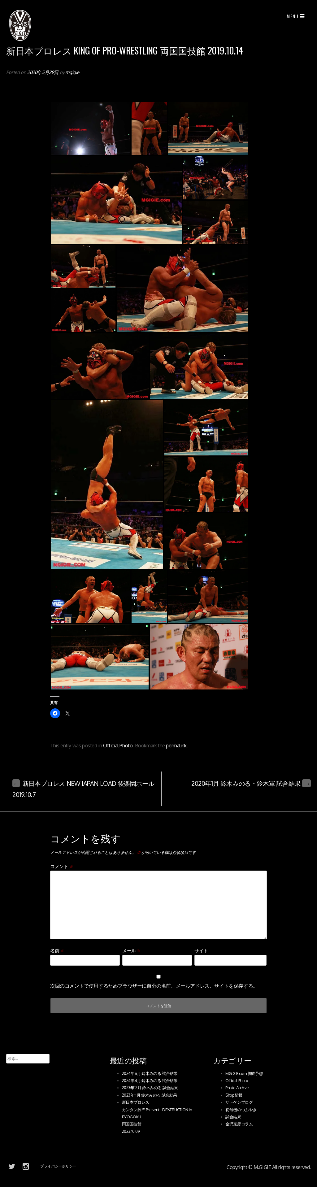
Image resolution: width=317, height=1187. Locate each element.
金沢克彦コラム (239, 1123)
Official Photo (117, 745)
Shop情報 (233, 1095)
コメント (61, 866)
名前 (57, 951)
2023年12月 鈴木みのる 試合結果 (150, 1087)
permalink (176, 745)
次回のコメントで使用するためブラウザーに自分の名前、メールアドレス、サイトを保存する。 (154, 986)
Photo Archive (237, 1087)
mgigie (72, 72)
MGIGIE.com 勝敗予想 (244, 1073)
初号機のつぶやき (241, 1109)
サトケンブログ (239, 1102)
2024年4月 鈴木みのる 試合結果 (150, 1080)
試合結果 (233, 1116)
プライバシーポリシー (58, 1166)
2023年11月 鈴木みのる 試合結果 (149, 1095)
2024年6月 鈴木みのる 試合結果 (150, 1073)
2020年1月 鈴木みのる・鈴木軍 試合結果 (251, 783)
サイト (201, 951)
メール (131, 951)
